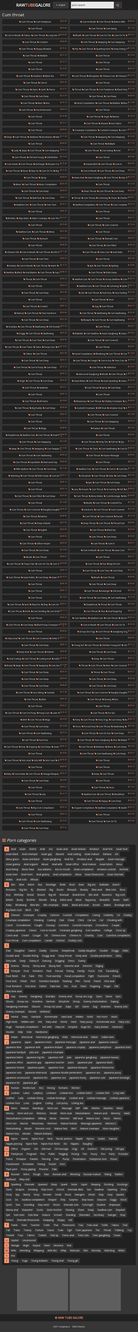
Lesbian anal (76, 1098)
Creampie (28, 915)
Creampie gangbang (71, 930)
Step (101, 1194)
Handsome (41, 1032)
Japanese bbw (13, 1047)
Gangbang (36, 996)
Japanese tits (40, 1077)
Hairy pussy (86, 1021)
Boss (122, 889)
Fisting (70, 971)
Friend (97, 981)
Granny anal (65, 996)
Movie (53, 1118)
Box (115, 699)
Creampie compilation (85, 130)
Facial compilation (84, 103)
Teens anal (68, 1235)
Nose (24, 170)
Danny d (33, 960)
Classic (33, 930)
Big (51, 889)
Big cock (120, 894)
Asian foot (122, 849)
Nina (49, 1138)
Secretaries (45, 137)
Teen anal (92, 1225)
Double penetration (101, 955)
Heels (114, 1016)
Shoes (56, 1204)
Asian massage (116, 859)
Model (53, 1113)
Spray (42, 177)
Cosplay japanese (15, 930)
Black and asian (80, 904)
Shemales (84, 1214)
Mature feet (60, 1128)
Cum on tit (118, 35)
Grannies (106, 1006)
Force (77, 726)
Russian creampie (55, 164)
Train (60, 1230)
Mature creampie (89, 1128)
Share (81, 1209)
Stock (123, 1199)
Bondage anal (122, 904)
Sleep (54, 1184)
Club (61, 920)
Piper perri (11, 1169)
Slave (9, 1189)
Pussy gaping (28, 1169)
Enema (15, 965)
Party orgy (102, 719)
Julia (69, 1057)
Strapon (19, 1189)
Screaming (110, 489)
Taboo (115, 1225)
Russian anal (59, 1174)
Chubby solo (75, 940)
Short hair (125, 618)
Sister (74, 1184)
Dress (71, 960)
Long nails (118, 1092)
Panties (11, 265)
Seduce (46, 1214)
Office (14, 1148)
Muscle (24, 1123)
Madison (99, 746)
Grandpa (11, 326)
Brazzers (11, 889)
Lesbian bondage (56, 1098)
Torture (39, 1230)
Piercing (46, 1159)
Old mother (51, 157)
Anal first (107, 849)
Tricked (10, 1235)
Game (85, 1006)
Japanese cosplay (75, 1047)
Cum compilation (120, 204)
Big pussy (90, 899)
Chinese (15, 915)
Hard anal (66, 1016)
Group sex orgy (86, 631)
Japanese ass (93, 1072)
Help (20, 1032)
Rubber (119, 1174)
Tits (98, 1230)
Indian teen (108, 1037)
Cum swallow (91, 333)
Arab (42, 849)
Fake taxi (55, 986)
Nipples (75, 1143)
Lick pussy (62, 1103)
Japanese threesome (102, 1067)
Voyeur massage (110, 455)
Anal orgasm (31, 864)
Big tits (23, 889)
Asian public (28, 577)
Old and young (35, 157)
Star (18, 1204)
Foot (26, 971)
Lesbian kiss (66, 1092)
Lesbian (15, 1092)
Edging (99, 965)
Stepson (101, 1199)
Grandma (37, 1001)
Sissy (36, 1194)
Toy (129, 1230)
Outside (49, 692)
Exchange (39, 164)
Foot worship (53, 976)
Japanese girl (30, 1082)
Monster (64, 1118)
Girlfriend (45, 1011)
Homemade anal (105, 1021)
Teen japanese (84, 1230)
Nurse (24, 1138)
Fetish (23, 981)
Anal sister (116, 252)
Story (9, 1194)
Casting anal (44, 658)
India (65, 1037)
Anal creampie (30, 854)
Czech (9, 925)
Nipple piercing (14, 1143)
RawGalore (33, 5)
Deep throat (89, 191)
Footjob (15, 971)
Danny (81, 960)
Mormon (52, 1123)
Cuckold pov (115, 502)
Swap (23, 150)
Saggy (113, 1199)
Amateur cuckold (106, 869)
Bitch (28, 910)
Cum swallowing (117, 313)
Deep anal (23, 651)
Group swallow (111, 279)
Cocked (42, 306)
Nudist (101, 1138)
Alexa (78, 874)
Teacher (35, 1225)
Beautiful (104, 899)
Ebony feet (55, 965)
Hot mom (102, 1016)
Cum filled (110, 245)
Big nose (58, 170)
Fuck (74, 986)
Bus (40, 884)
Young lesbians (39, 1260)
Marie (109, 746)
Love (26, 1103)
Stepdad (120, 1209)
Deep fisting (118, 48)
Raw (46, 1174)
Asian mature (92, 854)
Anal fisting (12, 869)
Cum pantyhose (42, 21)
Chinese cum (107, 76)
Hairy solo (123, 1021)
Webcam (75, 1250)
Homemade (51, 1016)
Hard (73, 1021)
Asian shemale (115, 874)
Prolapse (21, 1159)
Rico (46, 103)
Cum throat (26, 21)
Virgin (21, 380)
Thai (55, 1225)
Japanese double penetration (66, 1072)
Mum (38, 103)
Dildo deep (110, 272)
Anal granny (42, 874)
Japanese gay (34, 1062)
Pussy (94, 1153)
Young (14, 1260)
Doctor (54, 950)
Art (116, 854)
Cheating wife (114, 920)
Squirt (84, 1184)
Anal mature (30, 272)
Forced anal (88, 726)
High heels (11, 1021)
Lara (75, 489)
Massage (67, 1108)
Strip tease (87, 1199)
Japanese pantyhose (100, 1047)
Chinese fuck (123, 76)
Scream (83, 489)
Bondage (51, 884)
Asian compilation (83, 869)
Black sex (48, 76)
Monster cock (43, 1128)
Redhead (11, 1179)
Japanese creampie (52, 1052)
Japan (28, 1042)
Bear (81, 884)
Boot (72, 884)
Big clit (52, 894)
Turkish (42, 1235)
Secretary (99, 1214)
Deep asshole (42, 523)
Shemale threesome (28, 1220)
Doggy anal (48, 955)
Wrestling (25, 1250)
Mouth (77, 35)
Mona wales (96, 496)
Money (10, 1113)
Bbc (13, 884)
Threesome (68, 1225)
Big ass (92, 884)
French (116, 976)
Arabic (9, 879)
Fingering (95, 986)
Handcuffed (90, 164)
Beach (115, 884)
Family (81, 971)
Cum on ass (103, 733)
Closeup (50, 925)
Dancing (46, 960)
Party (76, 719)
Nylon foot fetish (50, 1143)
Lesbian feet (102, 1092)
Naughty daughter (51, 509)
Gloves (9, 1001)
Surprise (73, 1199)
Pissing (75, 1153)
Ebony (25, 965)
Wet (85, 1250)
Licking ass (77, 1103)
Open (34, 89)
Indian (14, 1037)
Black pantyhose (124, 89)
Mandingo (38, 1108)
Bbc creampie (51, 904)
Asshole (123, 869)
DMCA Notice (78, 1326)
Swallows (32, 137)
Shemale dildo (75, 1189)
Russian (15, 1174)
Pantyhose (17, 1153)
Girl (81, 292)
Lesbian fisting (35, 1098)
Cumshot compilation (118, 935)
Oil (82, 1148)
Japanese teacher (54, 1062)
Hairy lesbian (101, 1026)
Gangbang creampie (17, 1006)
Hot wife (47, 1026)
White (121, 1250)
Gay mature (59, 272)
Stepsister (27, 1209)
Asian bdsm (78, 380)
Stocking (108, 1184)
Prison (113, 1159)
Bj (32, 889)
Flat (116, 986)
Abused (60, 854)
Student (101, 1204)
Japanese (16, 1042)
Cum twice (26, 347)
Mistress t (110, 1123)
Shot (114, 740)
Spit (90, 265)
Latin (54, 712)
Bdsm (31, 884)
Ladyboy (38, 1092)
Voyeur (36, 1245)
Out (126, 374)
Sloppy (61, 1220)
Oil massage (61, 1148)
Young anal (57, 1260)
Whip (63, 1250)
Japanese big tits (36, 1057)
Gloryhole (85, 475)
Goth (42, 89)
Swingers (80, 1194)
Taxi (80, 1225)
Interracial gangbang (87, 374)
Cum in (42, 82)
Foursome (103, 976)
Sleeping (95, 1184)
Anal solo (22, 879)
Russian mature (92, 1174)
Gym (118, 996)
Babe (65, 904)
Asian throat (56, 577)
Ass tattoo (115, 123)
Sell (70, 1220)
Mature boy (12, 1133)
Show (68, 1194)
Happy (103, 801)
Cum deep (42, 96)
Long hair (52, 35)
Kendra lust (29, 1087)
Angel (105, 116)
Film (77, 981)
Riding (107, 1174)
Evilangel (104, 591)
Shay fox (35, 604)
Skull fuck (35, 198)
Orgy (74, 1148)
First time (30, 986)
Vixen (47, 1245)
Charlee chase (126, 198)
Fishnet (49, 651)
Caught (38, 925)
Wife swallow (21, 469)
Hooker (10, 1032)
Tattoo (26, 35)
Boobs (96, 904)
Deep (8, 137)
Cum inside (11, 164)
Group (76, 1001)
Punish (52, 1164)
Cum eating (110, 28)
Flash (83, 986)
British (9, 899)
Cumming (102, 198)
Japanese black (104, 1062)
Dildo (125, 950)
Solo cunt (48, 760)
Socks (40, 1209)
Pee (75, 48)
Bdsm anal (66, 899)
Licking (49, 1103)
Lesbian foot (13, 1103)
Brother (10, 218)
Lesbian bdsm (84, 1092)
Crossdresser (23, 925)
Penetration (79, 1159)
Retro (26, 1174)
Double (104, 950)
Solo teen (19, 1214)
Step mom (47, 1189)
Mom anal (66, 1113)
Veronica (58, 1245)
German (50, 1001)
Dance (32, 950)
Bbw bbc (35, 904)
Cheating (39, 920)
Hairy (25, 1016)
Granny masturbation (95, 1001)
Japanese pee (85, 1062)
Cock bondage (112, 496)
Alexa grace (12, 859)
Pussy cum (48, 347)
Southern (36, 76)
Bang (53, 899)
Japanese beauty (109, 1057)
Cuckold (67, 915)
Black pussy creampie (46, 624)
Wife (13, 1250)
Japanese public (36, 1067)
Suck (25, 604)
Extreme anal (71, 965)
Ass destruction (42, 109)
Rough (36, 1174)
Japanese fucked (15, 1067)
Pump (66, 1159)
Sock (8, 1199)
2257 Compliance (61, 1326)
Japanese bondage (119, 1077)
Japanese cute (97, 1077)
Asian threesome (94, 874)
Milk (85, 1108)
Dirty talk (11, 960)
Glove (109, 996)
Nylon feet (31, 1143)
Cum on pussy (28, 712)
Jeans (71, 1062)
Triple (94, 448)
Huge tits (86, 1026)
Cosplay (42, 915)
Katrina (42, 516)
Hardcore (87, 509)
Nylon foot (38, 1138)
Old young (106, 1148)
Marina (114, 116)
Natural (19, 313)
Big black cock (14, 910)
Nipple (79, 1138)
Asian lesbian (78, 849)
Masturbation (82, 1113)
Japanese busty (77, 1077)
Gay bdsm (34, 462)
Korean (15, 1087)
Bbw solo (111, 889)
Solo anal (25, 760)
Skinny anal (12, 1209)
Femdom (38, 971)
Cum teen (50, 204)
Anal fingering (114, 611)
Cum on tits (104, 35)
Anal (13, 849)
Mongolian (93, 76)
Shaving (70, 1209)
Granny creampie (15, 1011)
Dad (8, 950)
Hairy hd (59, 1026)
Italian (94, 1037)
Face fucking (119, 292)
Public (51, 1153)
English (42, 530)
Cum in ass (105, 360)
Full (120, 489)
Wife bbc (52, 1250)
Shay (44, 604)
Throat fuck (118, 523)
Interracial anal (79, 1037)
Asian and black (30, 859)
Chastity (89, 935)
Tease (116, 1235)
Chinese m (75, 935)
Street (91, 1194)
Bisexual (64, 894)
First (33, 981)
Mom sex (11, 1123)
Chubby (128, 915)
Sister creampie (38, 218)
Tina (102, 611)
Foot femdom (13, 986)
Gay (13, 996)
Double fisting (30, 955)
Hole (109, 475)
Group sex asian (53, 1006)
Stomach (42, 238)
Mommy (115, 1113)
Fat (23, 976)
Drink (26, 611)
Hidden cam (27, 1021)
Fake (31, 976)
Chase (113, 198)
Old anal (116, 591)
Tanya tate (28, 563)
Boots (60, 889)
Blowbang (99, 353)
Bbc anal (93, 894)
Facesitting (112, 971)
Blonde (43, 899)
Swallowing (100, 313)
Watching (14, 475)
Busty (20, 899)
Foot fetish (12, 976)
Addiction (110, 367)
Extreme (87, 965)
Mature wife (118, 21)
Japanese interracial (36, 1072)
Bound (41, 894)
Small (58, 1194)
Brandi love (78, 894)
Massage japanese (91, 1123)
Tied (125, 1225)
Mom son (52, 1108)
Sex (89, 1189)
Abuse (45, 864)
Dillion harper (42, 543)
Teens (50, 1230)
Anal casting (14, 658)
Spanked (42, 1184)
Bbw (21, 884)
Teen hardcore (47, 313)
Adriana (107, 854)
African (34, 879)
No (65, 1143)
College (108, 930)
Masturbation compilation (20, 1118)
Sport (9, 1204)
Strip (62, 1199)
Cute (100, 935)
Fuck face (105, 292)
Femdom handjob (49, 981)
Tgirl (69, 1230)
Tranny (27, 1230)
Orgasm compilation (83, 807)
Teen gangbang (101, 740)
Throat (76, 89)
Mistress (41, 1113)
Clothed (60, 940)
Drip (22, 746)
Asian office (126, 333)
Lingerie (37, 1103)
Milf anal (101, 408)
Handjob (36, 1016)
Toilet (46, 1225)
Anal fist (68, 859)
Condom (42, 42)
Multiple (42, 55)
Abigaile (100, 859)
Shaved (103, 123)
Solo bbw (33, 1214)
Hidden (79, 1016)
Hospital (72, 1026)
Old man (46, 1148)
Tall (8, 1230)
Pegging (63, 1153)
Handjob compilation (26, 1026)
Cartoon (54, 915)
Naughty (87, 1143)
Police (9, 1159)
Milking (42, 1118)
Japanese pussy (112, 1072)
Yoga (24, 1260)
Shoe (123, 1189)
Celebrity (108, 915)
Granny (23, 996)
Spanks (120, 1194)
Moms (117, 1118)
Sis (16, 1199)
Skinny (26, 1194)
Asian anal (78, 177)
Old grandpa (53, 326)
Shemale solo (71, 1204)
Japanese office (14, 1062)
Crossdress (102, 925)
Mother (96, 1108)
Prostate (123, 1153)
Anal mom (27, 874)
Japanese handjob (16, 1052)
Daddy (42, 950)
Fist (100, 971)
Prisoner (43, 1169)
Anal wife (57, 864)
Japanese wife (32, 1047)
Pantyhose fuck (98, 1159)
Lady (15, 150)
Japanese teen (123, 1047)
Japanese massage (65, 1042)
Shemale (29, 1184)
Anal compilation (62, 874)
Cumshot (64, 925)
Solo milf (37, 760)
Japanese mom (43, 1042)
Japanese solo (13, 1072)
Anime (32, 849)
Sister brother (54, 1209)
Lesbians (51, 1092)
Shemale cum (110, 238)
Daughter (19, 950)
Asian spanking (109, 380)
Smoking (32, 1189)
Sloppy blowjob (42, 48)
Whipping (39, 1250)
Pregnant (32, 1153)
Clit (46, 935)
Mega (42, 428)
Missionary (80, 401)
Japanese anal (87, 1042)
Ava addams (44, 869)
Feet (48, 971)
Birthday (18, 894)
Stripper (52, 1199)
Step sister (23, 218)
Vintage (15, 1245)
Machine (108, 1108)
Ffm (40, 976)
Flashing (67, 981)
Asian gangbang (94, 177)
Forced (59, 971)
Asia (122, 177)
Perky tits (102, 441)
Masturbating (13, 1128)
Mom (14, 1108)
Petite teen (56, 638)
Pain (56, 1159)
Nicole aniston (64, 1138)
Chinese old (12, 252)
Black (18, 272)
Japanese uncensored (18, 1077)
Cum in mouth (88, 21)
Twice (37, 347)
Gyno (99, 996)
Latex (26, 1092)
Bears (116, 899)
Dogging (59, 960)
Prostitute (28, 1164)
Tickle (104, 1225)
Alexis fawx (28, 869)
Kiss (41, 1087)
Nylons (90, 1138)
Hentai (14, 1016)
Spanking (16, 1184)
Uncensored (29, 1240)
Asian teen (12, 874)
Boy (8, 894)
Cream (25, 935)
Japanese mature (108, 1042)
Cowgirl (93, 360)
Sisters (9, 1220)
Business (107, 894)
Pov (103, 1153)
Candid (48, 940)
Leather (10, 1098)
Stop (122, 1214)
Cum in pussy (35, 367)
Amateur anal (115, 408)
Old (36, 1148)
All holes (42, 401)
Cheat (71, 920)
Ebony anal (39, 965)
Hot (40, 1021)
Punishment (12, 1164)
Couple (115, 925)
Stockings (122, 1184)
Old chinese (58, 252)
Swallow (9, 272)
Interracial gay (49, 462)
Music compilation (47, 184)
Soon (110, 299)
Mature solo (93, 1118)
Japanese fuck (56, 1067)
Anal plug (56, 435)
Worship (96, 1250)
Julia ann (34, 1052)
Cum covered (110, 225)
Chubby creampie (112, 401)
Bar (37, 910)
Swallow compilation (84, 204)
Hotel (90, 1016)
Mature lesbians (43, 1133)
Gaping (114, 1001)
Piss (42, 1153)
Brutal (8, 665)
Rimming (75, 1174)
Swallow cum (21, 204)
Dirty (118, 955)
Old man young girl (110, 645)
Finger (107, 986)
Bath (126, 899)
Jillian (42, 699)
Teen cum (103, 252)
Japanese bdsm (14, 1057)
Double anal (12, 955)
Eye (121, 441)
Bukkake (78, 333)
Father (42, 986)
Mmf (23, 719)
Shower (47, 1194)
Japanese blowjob (77, 1067)
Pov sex (110, 712)
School (60, 1189)
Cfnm (81, 920)
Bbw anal (97, 889)
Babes (107, 904)
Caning (96, 915)
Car (101, 920)
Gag (95, 306)
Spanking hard (102, 48)
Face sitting (37, 692)
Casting (51, 920)
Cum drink (53, 611)
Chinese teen (59, 935)
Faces (110, 787)
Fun (66, 986)
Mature (25, 1108)
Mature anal (100, 1113)
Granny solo (121, 1006)
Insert (52, 265)
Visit (69, 1245)
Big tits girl (113, 563)
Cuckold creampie (108, 130)
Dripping (31, 746)
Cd (118, 915)
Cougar (37, 935)
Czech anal (12, 935)
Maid (126, 1113)
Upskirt (15, 1240)
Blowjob (86, 319)
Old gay (120, 1148)
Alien (106, 665)
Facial (87, 981)
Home (63, 1021)
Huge (9, 1026)
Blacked (41, 889)
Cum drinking (38, 611)
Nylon (14, 1138)
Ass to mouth (62, 869)
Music (17, 184)
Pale (54, 1169)
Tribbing (119, 1230)
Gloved (32, 1011)
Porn (62, 1164)
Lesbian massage (96, 1098)
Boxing (106, 699)
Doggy (21, 333)
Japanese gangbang (86, 1057)
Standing (70, 1214)
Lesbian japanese (119, 1098)
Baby (7, 773)
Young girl (78, 645)
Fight (91, 976)
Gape (68, 1006)
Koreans (63, 1087)
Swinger (112, 1214)
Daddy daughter (87, 950)
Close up (120, 930)
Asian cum (125, 380)
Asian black (12, 854)
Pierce (51, 89)
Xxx (13, 1255)
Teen (24, 1225)
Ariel (117, 150)
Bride (63, 884)
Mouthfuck (118, 794)
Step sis (33, 170)
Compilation (82, 915)
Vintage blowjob (50, 773)
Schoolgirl (87, 1204)
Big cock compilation (42, 807)
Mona (50, 231)
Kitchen (75, 1087)
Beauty (84, 889)
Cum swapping (116, 42)
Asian (23, 849)
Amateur (94, 849)
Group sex (22, 1001)
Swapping (101, 42)
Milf (78, 1108)
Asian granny (13, 864)
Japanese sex (58, 1077)
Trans (17, 1230)
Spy (17, 1194)
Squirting (112, 1189)
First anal (109, 981)
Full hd (113, 441)
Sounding (29, 1204)
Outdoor (92, 1148)
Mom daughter (111, 1128)
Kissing (51, 1087)
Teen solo (83, 1235)
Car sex (92, 920)
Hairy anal (11, 638)
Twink (14, 1225)
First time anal (14, 991)
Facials (118, 516)
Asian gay (46, 854)
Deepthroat (12, 435)
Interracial (26, 1037)
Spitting (113, 265)
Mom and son (25, 1113)
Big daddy (36, 408)
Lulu (42, 794)
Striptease (114, 1204)
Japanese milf (55, 1057)
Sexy (109, 1194)
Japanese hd (12, 1082)
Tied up (54, 1235)
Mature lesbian (69, 1123)
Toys (20, 1235)
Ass (51, 849)
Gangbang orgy (119, 631)
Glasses (36, 1006)
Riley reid (24, 1179)
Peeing (41, 1164)
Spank (64, 1184)
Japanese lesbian (53, 1047)
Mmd (119, 1108)
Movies (26, 1133)
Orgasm (25, 1148)
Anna (119, 864)
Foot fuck (11, 981)
